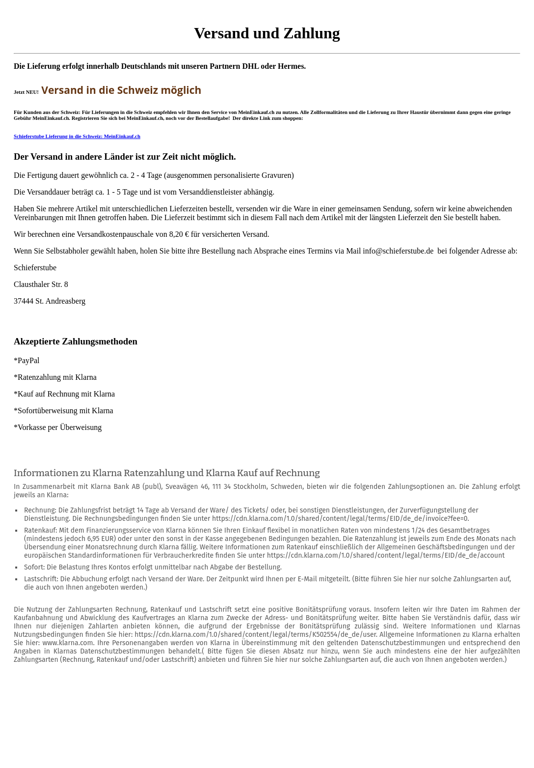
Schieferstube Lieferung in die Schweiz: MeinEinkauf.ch (77, 136)
